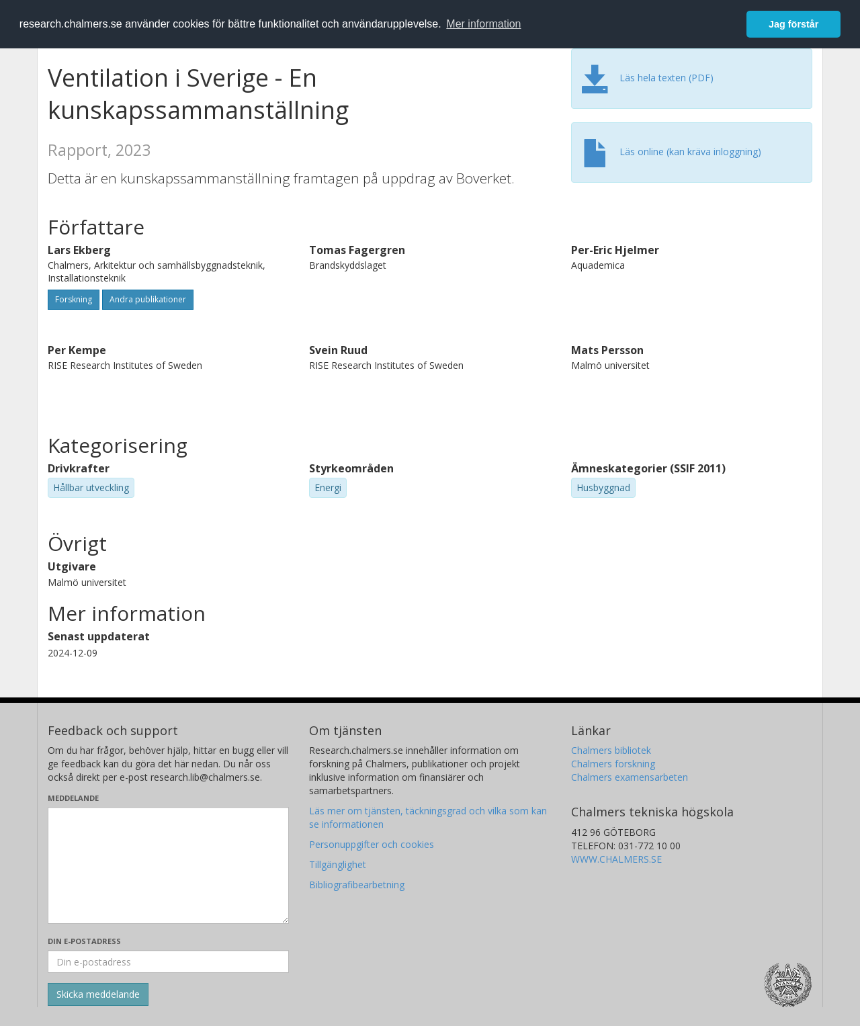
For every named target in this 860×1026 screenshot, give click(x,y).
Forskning (73, 299)
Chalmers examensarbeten (629, 777)
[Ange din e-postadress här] (168, 961)
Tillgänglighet (337, 864)
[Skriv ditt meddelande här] (168, 865)
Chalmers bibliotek (611, 750)
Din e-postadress (84, 941)
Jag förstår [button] (793, 24)
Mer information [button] (483, 24)
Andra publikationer (148, 299)
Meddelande (73, 798)
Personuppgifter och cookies (371, 844)
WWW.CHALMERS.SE (616, 859)
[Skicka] (98, 994)
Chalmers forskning (613, 763)
